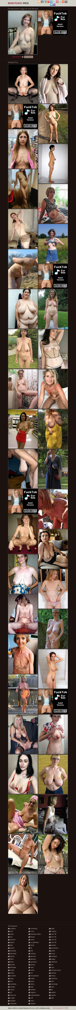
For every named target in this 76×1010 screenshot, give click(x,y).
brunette (12, 976)
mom (31, 1001)
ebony (31, 937)
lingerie (32, 992)
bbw (10, 945)
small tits (53, 978)
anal (10, 931)
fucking (31, 953)
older (52, 928)
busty (11, 978)
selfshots (53, 962)
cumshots (32, 928)
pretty (52, 951)
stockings (53, 984)
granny (31, 964)
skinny (52, 976)
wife (51, 998)
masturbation (34, 995)
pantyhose (53, 948)
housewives (33, 976)
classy (11, 989)
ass (10, 937)
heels (31, 970)
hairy (31, 967)
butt (10, 981)
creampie (12, 1003)
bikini (11, 959)
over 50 (52, 940)
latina (31, 984)
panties (52, 945)
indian (31, 978)
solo (51, 981)
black (11, 962)
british (11, 973)
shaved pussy (55, 970)
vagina (52, 995)
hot (30, 973)
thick (51, 987)
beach (11, 948)
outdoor (52, 931)
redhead (53, 956)
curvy (31, 931)
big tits (11, 956)
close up (12, 995)
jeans (31, 981)
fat (30, 948)
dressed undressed (36, 934)
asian (11, 934)
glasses (32, 959)
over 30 (52, 934)
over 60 (52, 942)
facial (31, 945)
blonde (11, 964)
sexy (51, 967)
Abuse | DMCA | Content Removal (18, 1008)
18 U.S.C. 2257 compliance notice (39, 1008)
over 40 (52, 937)
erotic (31, 940)
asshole (11, 940)
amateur (12, 928)
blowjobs (12, 967)
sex (51, 964)
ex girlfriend (33, 942)
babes (11, 942)
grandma (32, 962)
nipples (31, 1003)
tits (51, 989)
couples (11, 1001)
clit (10, 992)
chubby (11, 987)
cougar (11, 998)
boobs (11, 970)
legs (30, 987)
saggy (52, 959)
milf (30, 998)
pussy (52, 953)
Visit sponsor (29, 57)
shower (52, 973)
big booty (12, 953)
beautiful (12, 951)
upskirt (52, 992)
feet (30, 951)
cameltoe (12, 984)
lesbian (31, 989)
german (32, 956)
